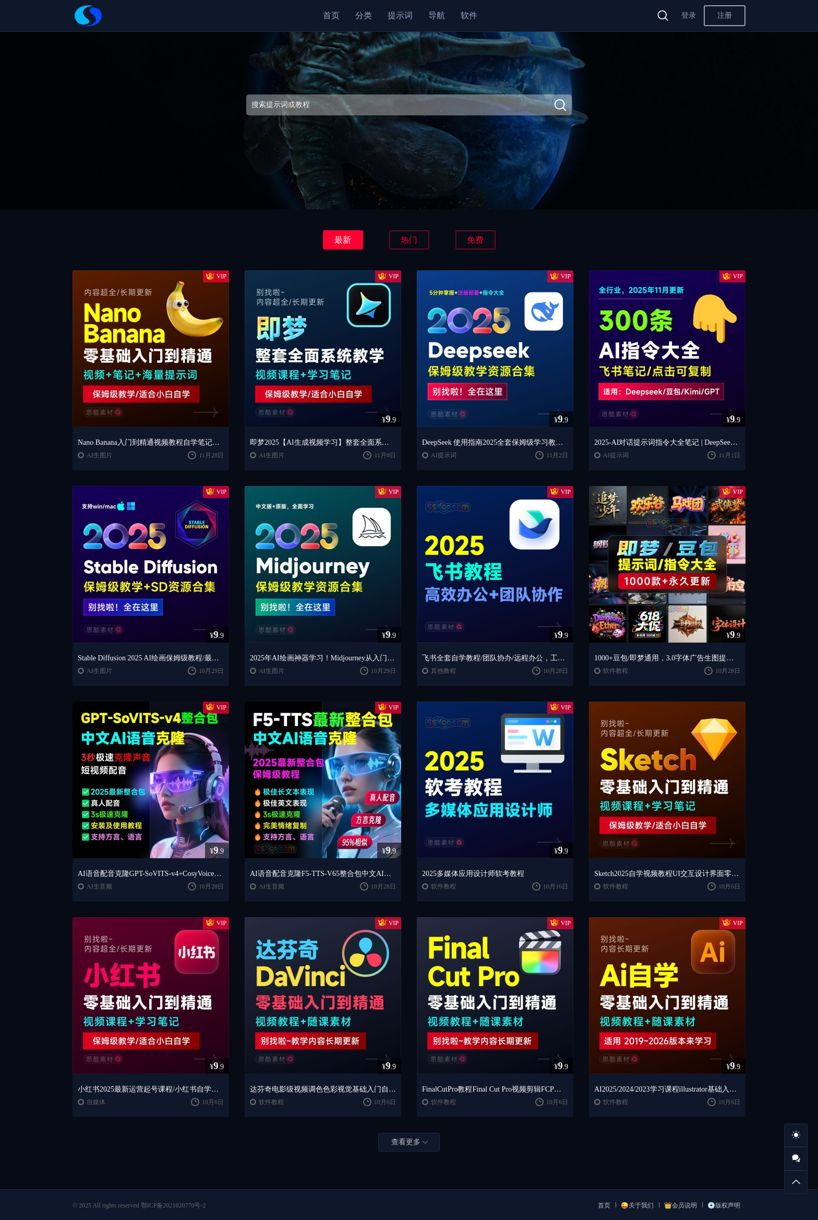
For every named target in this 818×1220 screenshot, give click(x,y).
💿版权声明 (723, 1205)
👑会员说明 (680, 1205)
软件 (469, 15)
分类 (363, 15)
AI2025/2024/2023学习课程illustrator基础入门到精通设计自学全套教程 (667, 1089)
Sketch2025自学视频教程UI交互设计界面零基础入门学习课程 (667, 874)
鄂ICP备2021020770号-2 (173, 1205)
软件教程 (615, 670)
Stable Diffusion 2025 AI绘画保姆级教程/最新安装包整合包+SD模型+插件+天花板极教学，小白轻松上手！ (151, 658)
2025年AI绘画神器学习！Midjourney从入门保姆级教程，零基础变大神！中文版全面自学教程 (323, 658)
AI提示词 (443, 455)
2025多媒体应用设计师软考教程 (473, 874)
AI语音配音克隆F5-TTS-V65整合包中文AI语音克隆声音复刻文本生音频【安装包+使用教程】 (323, 874)
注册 (724, 15)
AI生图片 (99, 455)
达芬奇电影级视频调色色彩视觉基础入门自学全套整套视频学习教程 (323, 1089)
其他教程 (443, 670)
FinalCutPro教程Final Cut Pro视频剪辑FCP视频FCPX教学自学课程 (495, 1089)
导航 (436, 15)
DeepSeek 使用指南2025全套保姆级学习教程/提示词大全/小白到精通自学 (495, 442)
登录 (688, 15)
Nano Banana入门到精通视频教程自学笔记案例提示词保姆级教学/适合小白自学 (151, 442)
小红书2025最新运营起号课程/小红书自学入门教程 (151, 1089)
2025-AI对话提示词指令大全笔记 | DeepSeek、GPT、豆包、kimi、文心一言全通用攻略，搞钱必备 (667, 442)
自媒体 (96, 1102)
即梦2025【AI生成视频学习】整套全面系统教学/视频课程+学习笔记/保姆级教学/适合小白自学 (323, 442)
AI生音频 (99, 886)
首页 (331, 15)
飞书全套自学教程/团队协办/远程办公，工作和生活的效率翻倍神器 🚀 (495, 658)
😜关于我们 (637, 1205)
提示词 (400, 15)
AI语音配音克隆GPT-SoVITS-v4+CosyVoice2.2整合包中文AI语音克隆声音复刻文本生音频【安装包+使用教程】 (151, 874)
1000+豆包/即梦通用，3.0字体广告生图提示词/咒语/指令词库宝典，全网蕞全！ (667, 658)
